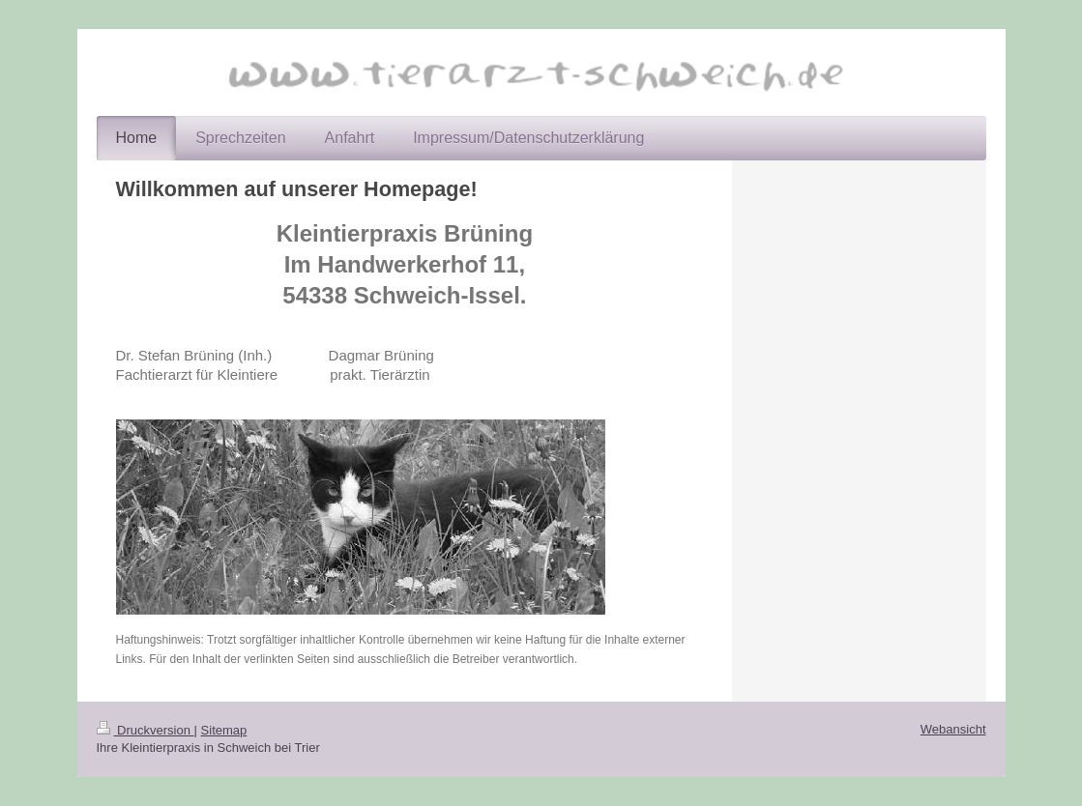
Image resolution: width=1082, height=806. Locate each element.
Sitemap (224, 730)
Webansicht (953, 729)
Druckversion (145, 730)
